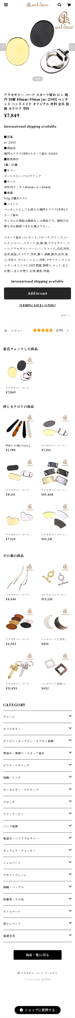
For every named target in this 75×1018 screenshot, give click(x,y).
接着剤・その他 (13, 899)
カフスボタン (12, 729)
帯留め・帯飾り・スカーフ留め (23, 753)
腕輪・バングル (13, 887)
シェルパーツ (12, 863)
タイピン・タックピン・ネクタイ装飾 (28, 741)
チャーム (9, 717)
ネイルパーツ (12, 911)
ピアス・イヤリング (16, 765)
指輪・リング (12, 777)
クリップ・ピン (13, 814)
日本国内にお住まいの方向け (37, 305)
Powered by (37, 979)
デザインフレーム (14, 875)
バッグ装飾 (10, 826)
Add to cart (37, 293)
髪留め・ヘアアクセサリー (21, 838)
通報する (66, 315)
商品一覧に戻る (37, 955)
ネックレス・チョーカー (19, 851)
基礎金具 (9, 936)
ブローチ (9, 802)
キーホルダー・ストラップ (21, 790)
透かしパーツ (12, 924)
